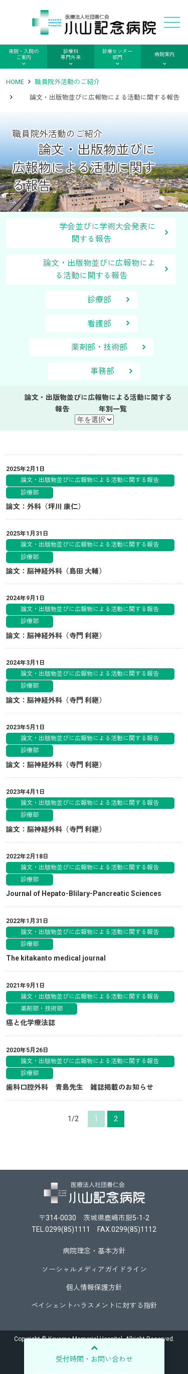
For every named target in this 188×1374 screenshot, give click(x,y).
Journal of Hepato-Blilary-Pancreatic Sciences (83, 893)
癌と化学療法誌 (30, 1023)
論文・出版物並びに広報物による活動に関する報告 (93, 269)
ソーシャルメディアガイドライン (94, 1269)
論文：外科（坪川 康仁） (45, 507)
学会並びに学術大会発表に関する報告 (91, 233)
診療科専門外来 (71, 54)
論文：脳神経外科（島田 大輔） (56, 571)
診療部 (99, 299)
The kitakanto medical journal (56, 958)
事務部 (102, 371)
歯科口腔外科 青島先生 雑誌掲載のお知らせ (79, 1087)
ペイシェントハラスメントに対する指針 (94, 1305)
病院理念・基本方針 (94, 1251)
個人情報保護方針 (94, 1287)
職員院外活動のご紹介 (67, 82)
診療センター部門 (117, 54)
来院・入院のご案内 (24, 54)
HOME (15, 82)
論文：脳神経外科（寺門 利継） (56, 636)
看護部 (99, 323)
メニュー (171, 22)
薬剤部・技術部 (99, 347)
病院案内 (164, 54)
